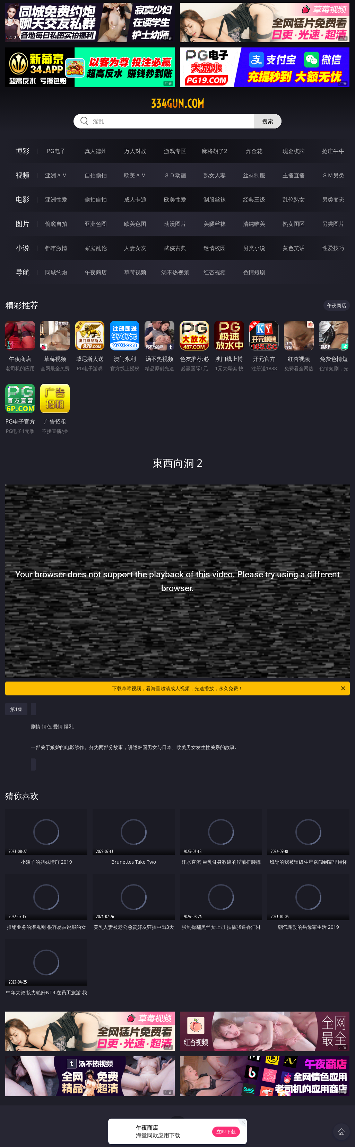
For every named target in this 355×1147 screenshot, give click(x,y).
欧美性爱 (175, 199)
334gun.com (177, 103)
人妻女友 (135, 248)
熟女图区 (294, 224)
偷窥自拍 (56, 224)
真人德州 (96, 151)
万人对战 (135, 151)
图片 (22, 223)
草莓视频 (135, 272)
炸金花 (254, 151)
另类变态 (333, 199)
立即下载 (226, 1131)
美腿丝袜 (215, 224)
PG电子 (56, 151)
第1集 (16, 709)
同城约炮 (56, 272)
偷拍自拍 (96, 199)
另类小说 (254, 248)
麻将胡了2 (214, 151)
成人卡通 (135, 199)
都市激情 (56, 248)
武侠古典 (175, 248)
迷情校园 (215, 248)
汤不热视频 (175, 272)
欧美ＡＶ (135, 175)
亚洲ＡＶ (56, 175)
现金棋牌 (294, 151)
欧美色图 (135, 224)
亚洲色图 (96, 224)
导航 (22, 272)
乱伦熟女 (294, 199)
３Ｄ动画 (175, 175)
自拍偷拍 (96, 175)
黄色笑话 (294, 248)
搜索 (267, 121)
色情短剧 (254, 272)
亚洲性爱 (56, 199)
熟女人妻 (215, 175)
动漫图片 (175, 224)
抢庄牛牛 (333, 151)
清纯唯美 (254, 224)
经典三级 (254, 199)
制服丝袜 (215, 199)
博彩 (22, 150)
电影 (22, 199)
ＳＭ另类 (333, 175)
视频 (22, 175)
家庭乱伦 (96, 248)
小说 (22, 247)
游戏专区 (175, 151)
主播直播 (294, 175)
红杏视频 (215, 272)
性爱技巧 (333, 248)
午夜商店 (96, 272)
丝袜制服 (254, 175)
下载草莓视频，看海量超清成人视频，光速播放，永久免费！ (229, 688)
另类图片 (333, 224)
